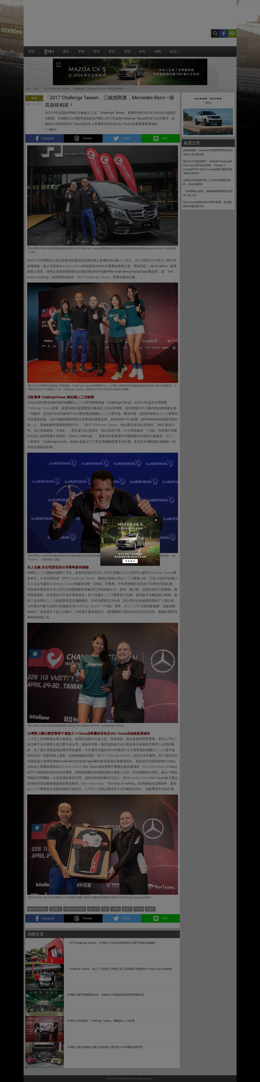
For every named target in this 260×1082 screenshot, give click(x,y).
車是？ (174, 53)
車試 (66, 53)
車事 (81, 53)
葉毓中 (53, 129)
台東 (105, 908)
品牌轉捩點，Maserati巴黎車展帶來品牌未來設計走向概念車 (208, 152)
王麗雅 (127, 260)
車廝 (31, 53)
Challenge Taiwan (97, 277)
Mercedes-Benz (70, 266)
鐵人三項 (78, 402)
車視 (111, 53)
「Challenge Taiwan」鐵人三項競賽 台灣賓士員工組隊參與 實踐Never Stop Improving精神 (119, 968)
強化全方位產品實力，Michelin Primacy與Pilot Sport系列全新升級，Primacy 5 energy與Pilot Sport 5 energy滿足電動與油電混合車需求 (207, 167)
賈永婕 (139, 260)
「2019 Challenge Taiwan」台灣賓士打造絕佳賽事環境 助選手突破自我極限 (111, 942)
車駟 (157, 53)
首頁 (27, 88)
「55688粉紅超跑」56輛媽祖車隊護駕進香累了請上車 (208, 193)
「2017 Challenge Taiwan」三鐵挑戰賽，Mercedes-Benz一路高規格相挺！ (83, 88)
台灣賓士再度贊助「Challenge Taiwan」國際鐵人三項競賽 (101, 1020)
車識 (127, 53)
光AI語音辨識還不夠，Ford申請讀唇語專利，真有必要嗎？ (207, 182)
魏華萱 (152, 260)
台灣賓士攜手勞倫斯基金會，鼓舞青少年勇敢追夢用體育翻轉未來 (105, 994)
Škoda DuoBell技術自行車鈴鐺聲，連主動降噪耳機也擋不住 (207, 204)
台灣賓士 (33, 739)
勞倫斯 (74, 413)
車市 (96, 53)
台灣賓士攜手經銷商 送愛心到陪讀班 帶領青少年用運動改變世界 (105, 1047)
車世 (142, 53)
